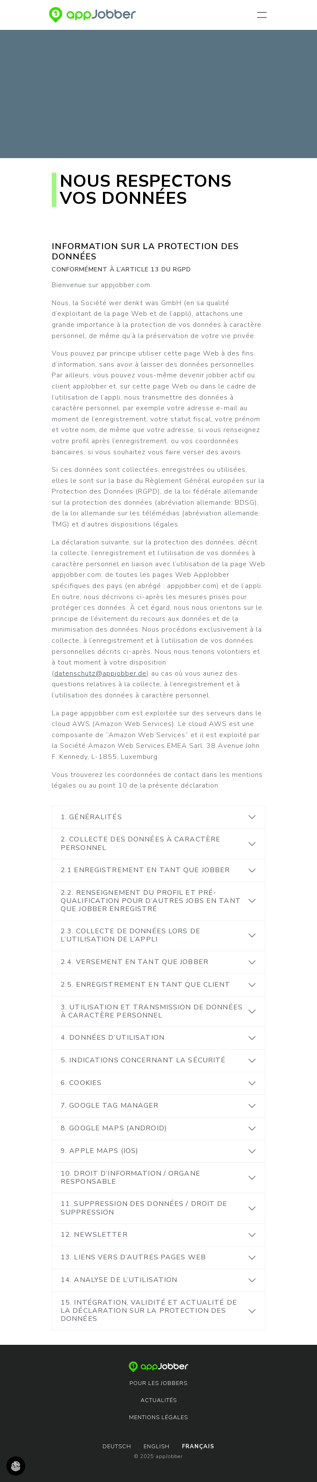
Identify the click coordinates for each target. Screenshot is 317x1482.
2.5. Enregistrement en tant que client (146, 984)
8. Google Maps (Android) (114, 1128)
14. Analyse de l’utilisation (119, 1280)
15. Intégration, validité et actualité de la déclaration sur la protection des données (149, 1310)
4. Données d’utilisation (112, 1037)
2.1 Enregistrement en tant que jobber (145, 870)
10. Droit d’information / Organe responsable (130, 1177)
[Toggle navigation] (263, 15)
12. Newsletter (94, 1234)
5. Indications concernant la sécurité (143, 1060)
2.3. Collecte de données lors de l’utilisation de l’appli (130, 935)
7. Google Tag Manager (110, 1105)
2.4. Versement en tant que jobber (134, 962)
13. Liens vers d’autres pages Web (133, 1257)
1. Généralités (91, 817)
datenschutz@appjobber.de (100, 673)
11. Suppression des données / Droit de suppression (144, 1208)
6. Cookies (81, 1083)
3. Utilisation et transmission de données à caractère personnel (152, 1011)
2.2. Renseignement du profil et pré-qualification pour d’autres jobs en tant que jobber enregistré (151, 901)
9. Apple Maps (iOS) (99, 1151)
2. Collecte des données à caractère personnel (140, 843)
